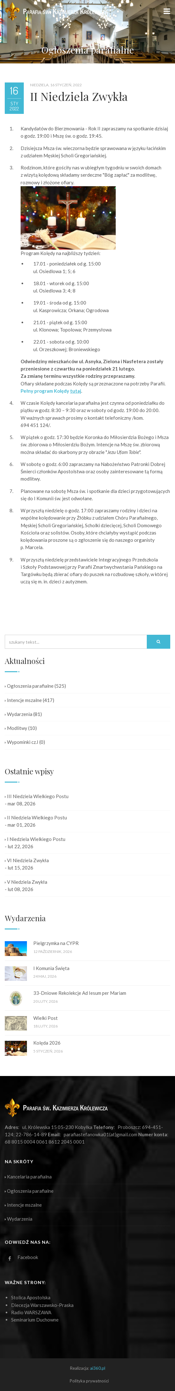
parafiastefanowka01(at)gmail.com (100, 1134)
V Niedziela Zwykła (26, 882)
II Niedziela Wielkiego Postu (36, 817)
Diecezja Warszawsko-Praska (42, 1305)
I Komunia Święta (51, 968)
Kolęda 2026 (47, 1043)
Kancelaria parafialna (28, 1176)
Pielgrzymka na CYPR (56, 943)
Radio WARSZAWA (31, 1312)
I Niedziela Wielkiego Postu (35, 839)
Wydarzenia (18, 714)
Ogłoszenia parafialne (29, 686)
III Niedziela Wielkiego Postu (36, 796)
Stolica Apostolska (30, 1297)
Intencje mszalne (23, 700)
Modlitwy (16, 728)
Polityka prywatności (89, 1380)
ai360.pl (97, 1368)
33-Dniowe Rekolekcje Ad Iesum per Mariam (79, 993)
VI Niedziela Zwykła (27, 860)
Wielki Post (45, 1018)
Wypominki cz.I (21, 742)
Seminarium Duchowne (35, 1319)
